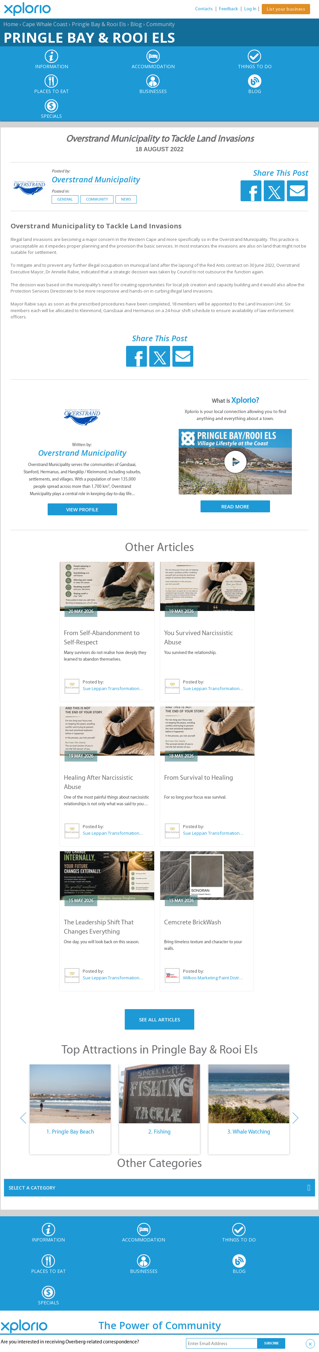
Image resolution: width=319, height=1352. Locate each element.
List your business (286, 9)
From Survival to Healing (198, 777)
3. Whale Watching (248, 1131)
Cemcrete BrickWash (192, 922)
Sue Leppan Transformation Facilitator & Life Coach (113, 688)
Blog (136, 24)
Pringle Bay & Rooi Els (99, 24)
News (126, 199)
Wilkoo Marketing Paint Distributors (213, 978)
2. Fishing (159, 1131)
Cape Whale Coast (45, 24)
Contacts (204, 9)
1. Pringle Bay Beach (70, 1131)
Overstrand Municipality (96, 179)
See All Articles (159, 1019)
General (65, 199)
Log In (250, 9)
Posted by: (61, 170)
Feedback (228, 9)
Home (10, 24)
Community (160, 24)
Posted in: (60, 191)
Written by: (82, 444)
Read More (235, 506)
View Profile (82, 509)
